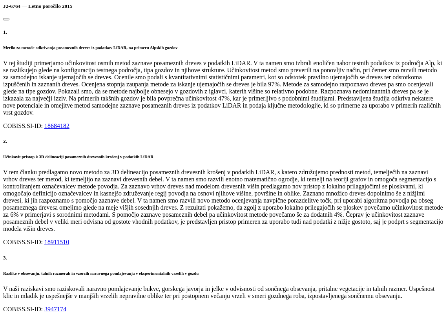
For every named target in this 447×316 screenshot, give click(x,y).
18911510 (56, 242)
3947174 (55, 309)
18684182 (56, 125)
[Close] (6, 19)
